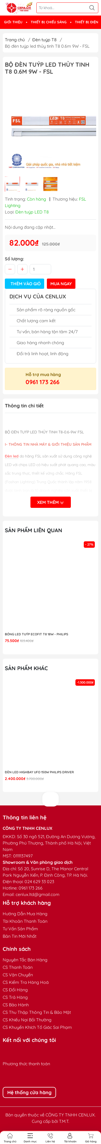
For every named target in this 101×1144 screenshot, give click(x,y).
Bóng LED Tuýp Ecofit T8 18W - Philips (36, 634)
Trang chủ (15, 39)
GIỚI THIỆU (13, 22)
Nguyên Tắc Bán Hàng (25, 959)
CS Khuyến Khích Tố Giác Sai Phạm (37, 1027)
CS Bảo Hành (16, 1004)
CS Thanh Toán (18, 967)
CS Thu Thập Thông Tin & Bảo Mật (37, 1012)
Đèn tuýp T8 (44, 39)
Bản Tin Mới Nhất (19, 936)
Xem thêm (50, 502)
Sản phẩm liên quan (33, 530)
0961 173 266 (43, 382)
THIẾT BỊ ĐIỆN (86, 22)
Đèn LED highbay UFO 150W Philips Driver (39, 772)
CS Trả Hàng (15, 997)
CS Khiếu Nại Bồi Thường (27, 1019)
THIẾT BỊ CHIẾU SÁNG (49, 22)
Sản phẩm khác (26, 668)
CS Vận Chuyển (18, 974)
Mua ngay (61, 283)
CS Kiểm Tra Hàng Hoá (26, 982)
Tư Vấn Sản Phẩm (20, 928)
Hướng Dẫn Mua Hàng (25, 913)
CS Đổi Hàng (15, 989)
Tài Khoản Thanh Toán (25, 921)
